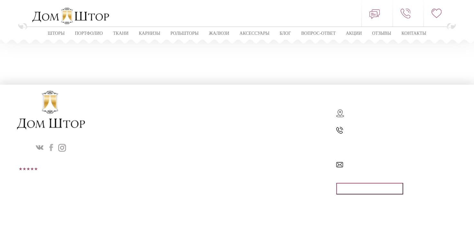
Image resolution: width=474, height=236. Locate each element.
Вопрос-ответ (318, 33)
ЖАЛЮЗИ (219, 33)
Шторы (56, 33)
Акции (354, 33)
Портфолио (89, 33)
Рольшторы (185, 33)
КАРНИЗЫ (149, 33)
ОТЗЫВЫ (381, 33)
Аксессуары (254, 33)
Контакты (413, 33)
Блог (285, 33)
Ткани (120, 33)
